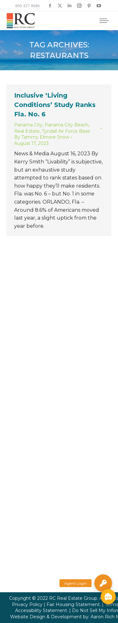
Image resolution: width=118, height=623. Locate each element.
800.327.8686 (27, 5)
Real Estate (27, 131)
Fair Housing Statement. (74, 604)
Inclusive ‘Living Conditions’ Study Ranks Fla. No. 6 (55, 105)
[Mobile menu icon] (104, 21)
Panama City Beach (66, 125)
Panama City (28, 125)
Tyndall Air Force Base (66, 131)
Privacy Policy (27, 604)
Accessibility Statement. (41, 610)
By (41, 137)
